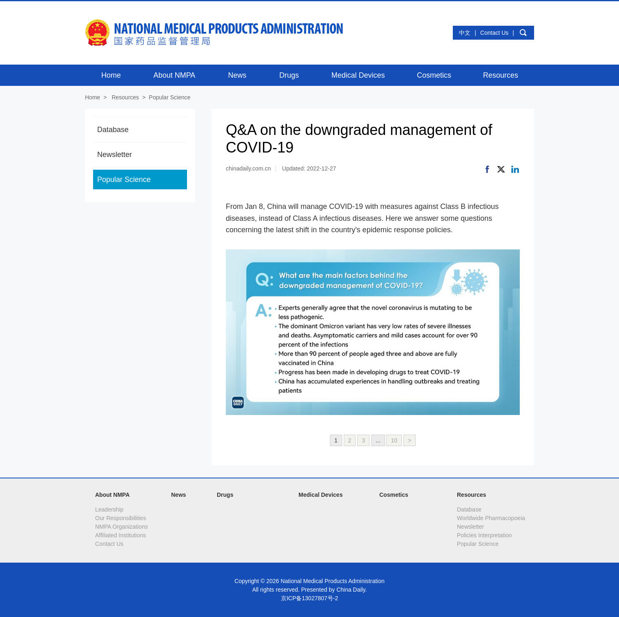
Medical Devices (320, 494)
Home (92, 97)
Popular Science (170, 97)
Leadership (109, 509)
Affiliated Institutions (120, 535)
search (523, 33)
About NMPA (112, 494)
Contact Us (494, 32)
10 (394, 440)
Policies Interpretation (484, 535)
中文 (464, 32)
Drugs (225, 494)
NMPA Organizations (121, 526)
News (178, 494)
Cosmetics (393, 494)
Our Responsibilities (120, 518)
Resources (125, 97)
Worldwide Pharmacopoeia (491, 518)
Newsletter (114, 154)
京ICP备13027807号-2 (309, 598)
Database (113, 130)
